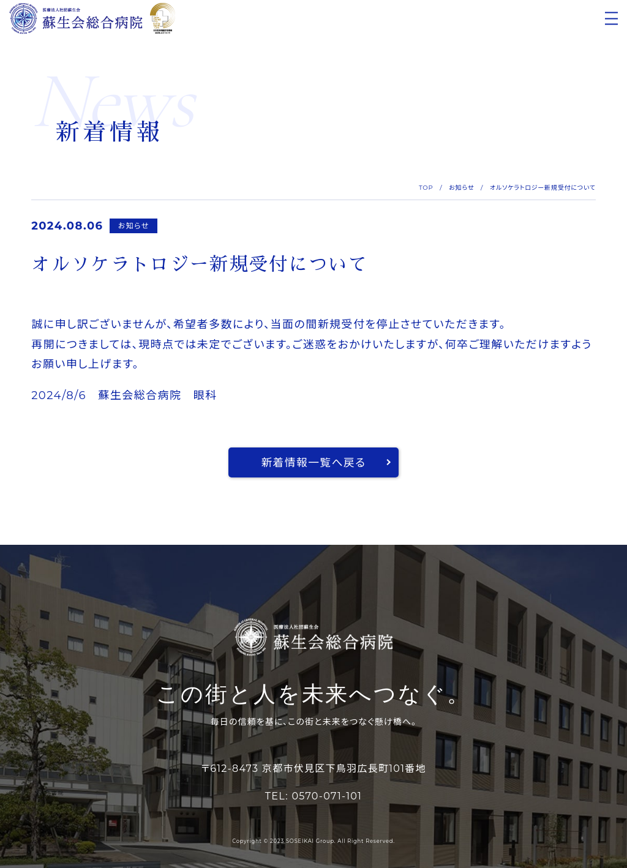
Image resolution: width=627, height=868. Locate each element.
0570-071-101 (326, 796)
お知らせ (461, 188)
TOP (426, 188)
